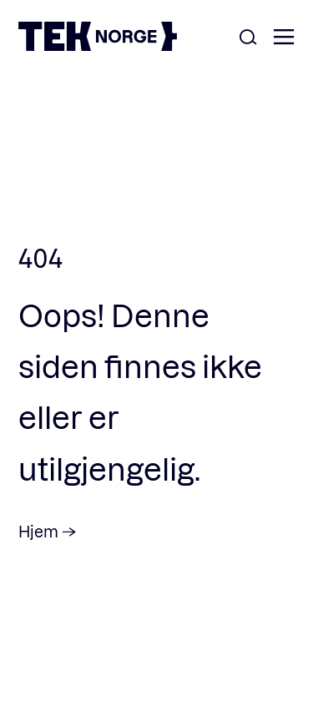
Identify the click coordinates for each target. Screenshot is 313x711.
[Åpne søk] (248, 38)
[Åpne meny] (284, 38)
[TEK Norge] (97, 45)
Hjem (38, 531)
